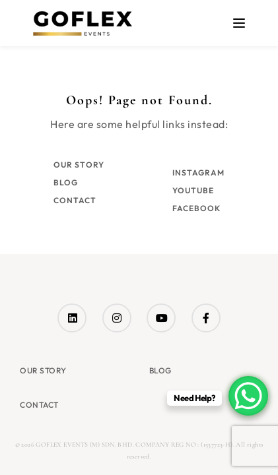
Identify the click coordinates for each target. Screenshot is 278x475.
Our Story (78, 165)
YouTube (193, 190)
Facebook (196, 208)
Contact (74, 200)
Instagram (198, 172)
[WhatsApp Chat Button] (248, 396)
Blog (65, 182)
